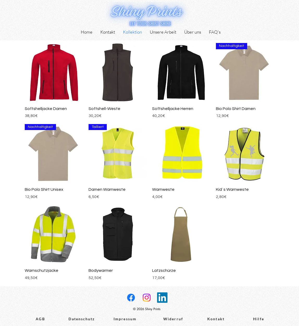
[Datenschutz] (81, 319)
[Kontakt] (215, 319)
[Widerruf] (173, 319)
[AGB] (40, 319)
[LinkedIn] (162, 297)
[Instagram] (146, 297)
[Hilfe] (258, 319)
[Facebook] (131, 297)
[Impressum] (125, 319)
